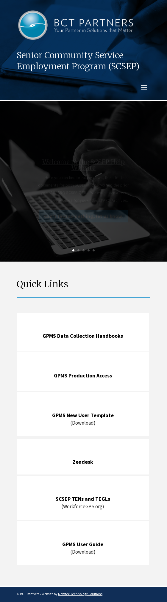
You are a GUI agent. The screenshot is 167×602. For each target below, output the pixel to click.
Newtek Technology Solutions (80, 594)
